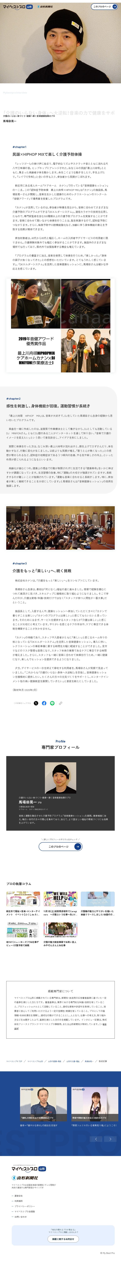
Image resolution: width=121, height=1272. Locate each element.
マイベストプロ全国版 (25, 1214)
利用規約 (19, 1204)
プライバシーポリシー (25, 1209)
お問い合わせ (21, 1219)
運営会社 (19, 1198)
